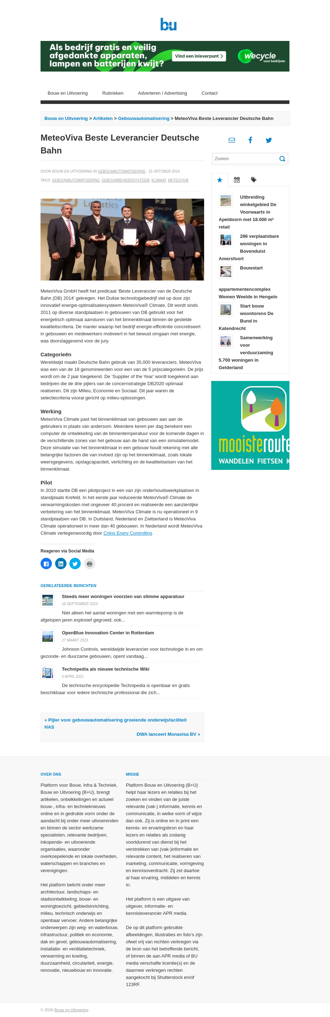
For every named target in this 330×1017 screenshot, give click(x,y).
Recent (237, 180)
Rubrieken (112, 93)
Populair (220, 180)
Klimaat (158, 180)
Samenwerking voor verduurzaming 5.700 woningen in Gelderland (246, 352)
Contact (210, 93)
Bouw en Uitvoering (68, 93)
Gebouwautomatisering (143, 118)
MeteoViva (178, 180)
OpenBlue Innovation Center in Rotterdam (108, 632)
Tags (254, 180)
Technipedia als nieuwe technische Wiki (105, 669)
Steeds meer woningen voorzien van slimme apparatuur (123, 596)
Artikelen (103, 118)
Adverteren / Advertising (162, 93)
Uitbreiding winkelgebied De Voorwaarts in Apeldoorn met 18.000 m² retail (247, 212)
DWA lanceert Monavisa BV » (168, 734)
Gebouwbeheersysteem (125, 180)
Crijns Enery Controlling (127, 533)
